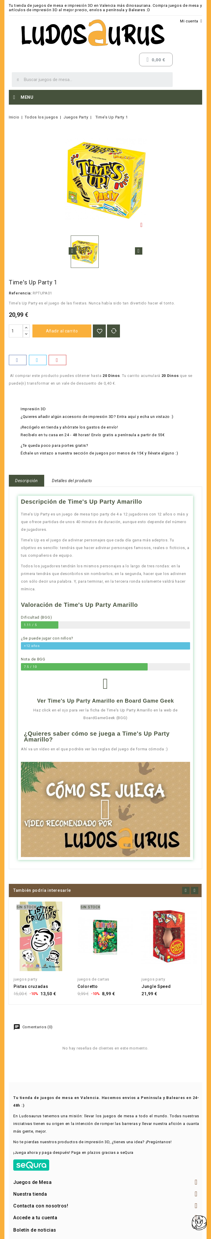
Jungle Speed (156, 986)
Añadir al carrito (62, 331)
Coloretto (88, 986)
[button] (105, 809)
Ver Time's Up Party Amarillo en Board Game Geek (105, 701)
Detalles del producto (72, 480)
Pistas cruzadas (31, 986)
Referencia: (20, 293)
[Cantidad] (16, 330)
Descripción (26, 480)
